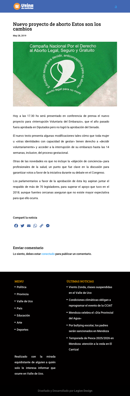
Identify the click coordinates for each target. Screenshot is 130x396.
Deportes (22, 329)
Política (21, 287)
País (19, 308)
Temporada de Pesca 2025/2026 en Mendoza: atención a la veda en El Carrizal (91, 343)
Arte (19, 322)
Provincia (23, 294)
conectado (48, 253)
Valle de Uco (25, 301)
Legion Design (83, 390)
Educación (23, 315)
